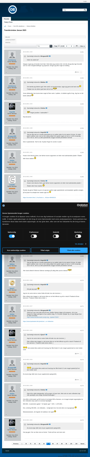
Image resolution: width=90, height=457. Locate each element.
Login (85, 1)
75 (30, 443)
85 (48, 443)
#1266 (82, 176)
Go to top (83, 450)
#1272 (82, 330)
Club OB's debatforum (19, 26)
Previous (16, 443)
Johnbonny (12, 60)
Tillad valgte (44, 250)
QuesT (12, 288)
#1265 (82, 152)
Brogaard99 (12, 136)
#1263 (82, 104)
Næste (82, 443)
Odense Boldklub (31, 26)
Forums (6, 19)
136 (76, 443)
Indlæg (7, 37)
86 (53, 443)
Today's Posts (8, 22)
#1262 (82, 78)
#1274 (82, 385)
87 (57, 443)
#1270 (82, 280)
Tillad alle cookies (73, 250)
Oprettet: (9, 67)
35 (26, 443)
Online (12, 160)
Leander (12, 185)
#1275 (82, 420)
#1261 (82, 52)
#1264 (82, 128)
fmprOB (12, 112)
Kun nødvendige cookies (16, 250)
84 (44, 443)
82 (35, 443)
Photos (7, 42)
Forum (9, 26)
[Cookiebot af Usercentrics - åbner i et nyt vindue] (78, 205)
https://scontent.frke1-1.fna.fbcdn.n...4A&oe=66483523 (39, 197)
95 (66, 443)
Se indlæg (49, 56)
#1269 (82, 256)
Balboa (12, 264)
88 (62, 443)
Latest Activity (10, 39)
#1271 (82, 306)
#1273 (82, 359)
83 (39, 443)
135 (71, 443)
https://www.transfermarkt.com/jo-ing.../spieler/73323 (42, 317)
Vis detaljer (79, 244)
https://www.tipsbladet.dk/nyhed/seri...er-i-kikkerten (38, 321)
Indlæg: (11, 68)
